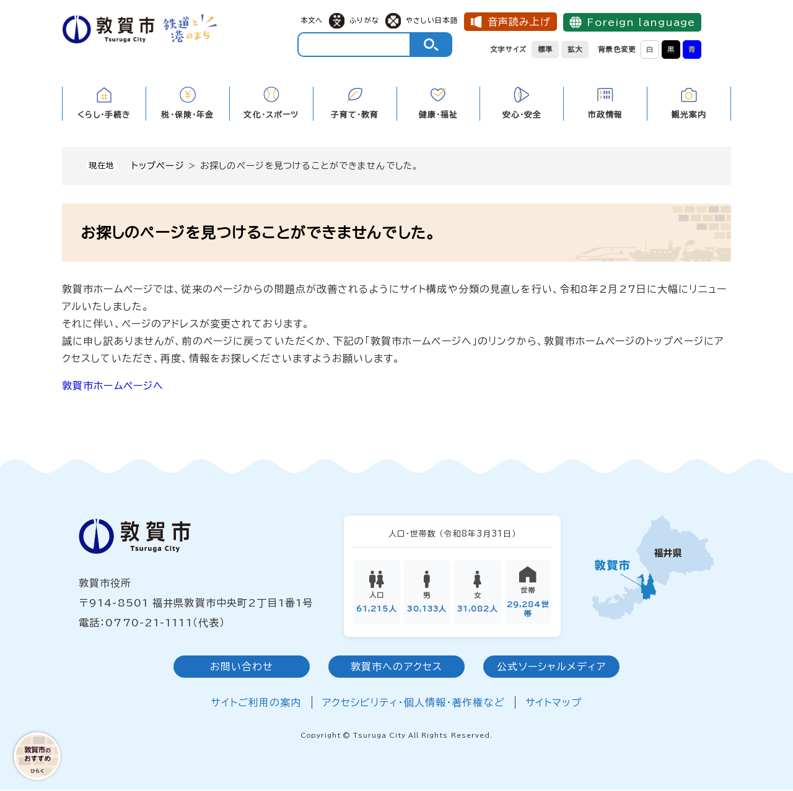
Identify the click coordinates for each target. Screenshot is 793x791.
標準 (545, 49)
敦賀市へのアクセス (396, 668)
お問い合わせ (242, 668)
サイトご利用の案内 (256, 704)
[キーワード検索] (354, 44)
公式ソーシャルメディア (551, 668)
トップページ (158, 165)
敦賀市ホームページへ (113, 386)
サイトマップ (553, 704)
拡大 (574, 49)
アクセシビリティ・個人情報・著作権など (413, 704)
